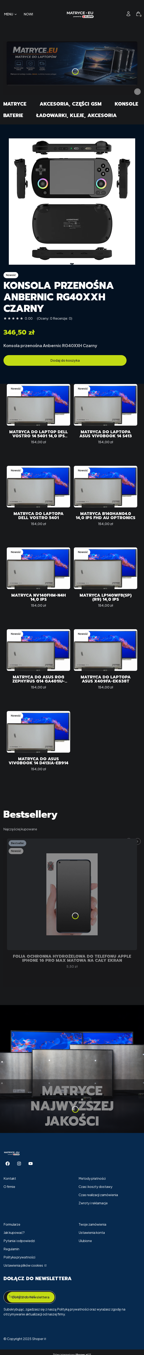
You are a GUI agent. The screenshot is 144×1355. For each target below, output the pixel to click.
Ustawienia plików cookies (23, 1265)
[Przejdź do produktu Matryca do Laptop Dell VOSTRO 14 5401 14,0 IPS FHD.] (38, 405)
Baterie (13, 115)
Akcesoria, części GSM (71, 103)
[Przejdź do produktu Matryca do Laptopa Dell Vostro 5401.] (38, 486)
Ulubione (85, 1241)
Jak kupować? (14, 1232)
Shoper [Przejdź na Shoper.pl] (37, 1339)
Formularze (11, 1224)
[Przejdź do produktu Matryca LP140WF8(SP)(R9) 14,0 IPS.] (105, 568)
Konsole (126, 103)
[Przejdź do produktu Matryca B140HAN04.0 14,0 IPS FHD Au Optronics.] (105, 486)
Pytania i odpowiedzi (19, 1241)
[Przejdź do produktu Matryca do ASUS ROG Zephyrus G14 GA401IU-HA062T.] (38, 650)
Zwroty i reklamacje (93, 1203)
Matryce (14, 103)
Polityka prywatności (19, 1257)
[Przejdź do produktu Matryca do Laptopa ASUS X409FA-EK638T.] (105, 650)
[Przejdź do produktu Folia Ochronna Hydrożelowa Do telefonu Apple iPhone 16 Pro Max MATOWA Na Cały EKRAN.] (72, 894)
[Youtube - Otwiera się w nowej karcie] (30, 1163)
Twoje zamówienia (92, 1224)
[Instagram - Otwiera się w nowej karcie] (19, 1163)
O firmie (9, 1186)
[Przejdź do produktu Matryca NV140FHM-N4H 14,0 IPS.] (38, 568)
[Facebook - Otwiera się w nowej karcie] (7, 1163)
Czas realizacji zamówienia (98, 1195)
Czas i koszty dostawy (95, 1186)
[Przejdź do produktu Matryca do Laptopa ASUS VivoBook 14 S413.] (105, 405)
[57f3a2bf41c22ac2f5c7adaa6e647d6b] (72, 201)
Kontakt (9, 1178)
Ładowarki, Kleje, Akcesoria (76, 115)
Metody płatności (92, 1178)
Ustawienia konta (92, 1232)
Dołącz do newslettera (30, 1297)
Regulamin (11, 1249)
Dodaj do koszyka (65, 360)
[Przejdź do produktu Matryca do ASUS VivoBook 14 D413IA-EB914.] (38, 732)
